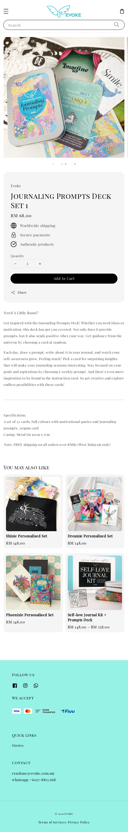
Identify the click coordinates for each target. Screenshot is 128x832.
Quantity (17, 256)
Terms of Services (52, 822)
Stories (17, 745)
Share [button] (19, 292)
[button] (6, 11)
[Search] (116, 24)
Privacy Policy (79, 822)
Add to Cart (64, 278)
